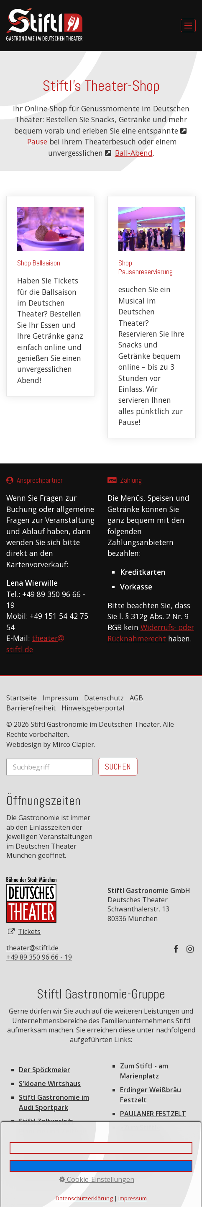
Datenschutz (104, 698)
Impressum (60, 698)
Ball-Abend (134, 153)
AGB (136, 698)
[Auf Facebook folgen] (178, 949)
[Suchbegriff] (49, 767)
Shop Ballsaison (51, 296)
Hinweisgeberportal (92, 708)
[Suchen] (118, 767)
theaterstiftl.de (32, 947)
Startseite (21, 698)
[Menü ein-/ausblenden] (188, 25)
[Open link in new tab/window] (31, 900)
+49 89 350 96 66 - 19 (39, 957)
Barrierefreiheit (31, 708)
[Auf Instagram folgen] (191, 949)
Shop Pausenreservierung (152, 317)
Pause (37, 141)
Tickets (29, 931)
